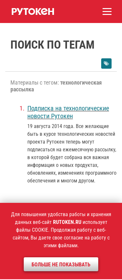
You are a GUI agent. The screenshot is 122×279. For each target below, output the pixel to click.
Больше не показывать (61, 265)
